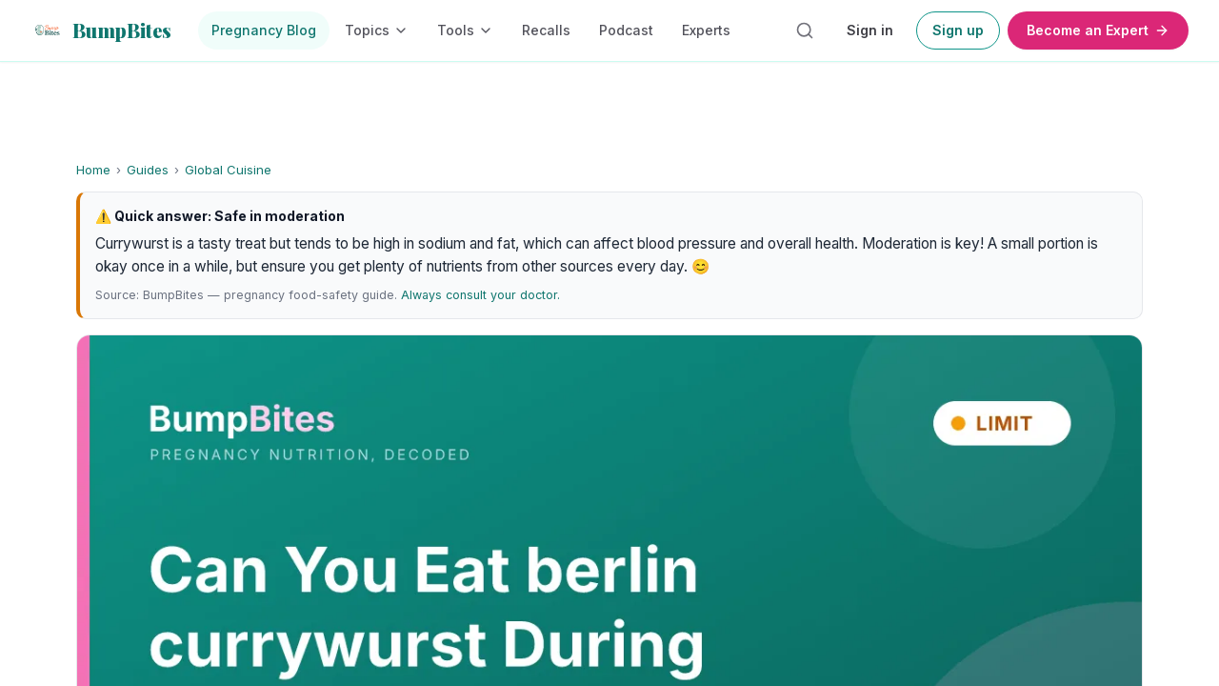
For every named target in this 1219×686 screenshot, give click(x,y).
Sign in (870, 30)
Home (93, 169)
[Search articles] (805, 30)
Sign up (958, 30)
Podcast (626, 30)
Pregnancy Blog (263, 30)
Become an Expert (1098, 30)
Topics (377, 30)
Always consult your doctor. (480, 295)
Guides (148, 169)
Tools (465, 30)
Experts (706, 30)
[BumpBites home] (100, 30)
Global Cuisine (228, 169)
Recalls (546, 30)
